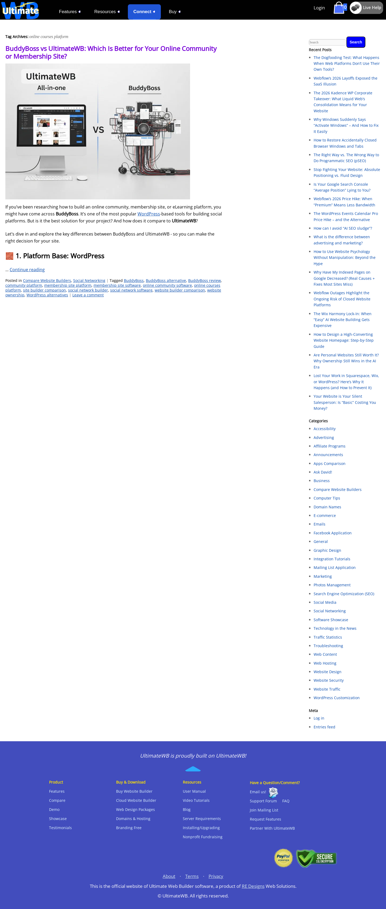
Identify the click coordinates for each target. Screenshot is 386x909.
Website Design (328, 671)
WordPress (149, 214)
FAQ (286, 800)
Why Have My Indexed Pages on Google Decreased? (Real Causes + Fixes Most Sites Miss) (344, 278)
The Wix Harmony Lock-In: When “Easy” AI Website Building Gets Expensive (343, 319)
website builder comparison (180, 290)
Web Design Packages (135, 809)
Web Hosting (325, 663)
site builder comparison (44, 290)
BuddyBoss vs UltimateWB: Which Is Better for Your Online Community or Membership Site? (111, 52)
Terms (192, 876)
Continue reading (27, 270)
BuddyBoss (134, 280)
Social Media (325, 602)
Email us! (258, 791)
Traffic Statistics (328, 637)
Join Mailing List (264, 810)
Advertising (324, 437)
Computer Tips (327, 498)
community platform (23, 285)
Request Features (265, 819)
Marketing (323, 576)
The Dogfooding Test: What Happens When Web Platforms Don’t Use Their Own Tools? (347, 63)
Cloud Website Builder (136, 800)
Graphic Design (327, 550)
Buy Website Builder (134, 791)
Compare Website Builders (47, 280)
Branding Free (129, 827)
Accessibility (325, 428)
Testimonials (60, 827)
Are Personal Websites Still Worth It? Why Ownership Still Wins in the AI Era (346, 361)
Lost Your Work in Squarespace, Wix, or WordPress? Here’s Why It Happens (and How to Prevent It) (346, 381)
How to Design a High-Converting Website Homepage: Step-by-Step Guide (344, 340)
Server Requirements (202, 818)
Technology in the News (335, 628)
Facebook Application (333, 532)
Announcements (328, 454)
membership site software (117, 285)
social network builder (88, 290)
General (321, 541)
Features (57, 791)
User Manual (194, 791)
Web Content (325, 654)
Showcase (58, 818)
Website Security (329, 680)
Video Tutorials (196, 800)
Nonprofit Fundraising (202, 836)
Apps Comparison (330, 463)
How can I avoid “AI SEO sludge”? (343, 228)
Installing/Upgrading (201, 827)
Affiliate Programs (330, 446)
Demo (54, 809)
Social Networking (89, 280)
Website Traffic (327, 689)
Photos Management (332, 584)
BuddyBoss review (204, 280)
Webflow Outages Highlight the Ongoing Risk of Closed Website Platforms (342, 298)
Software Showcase (331, 619)
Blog (187, 809)
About (169, 876)
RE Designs (253, 886)
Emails (319, 524)
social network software (131, 290)
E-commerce (325, 515)
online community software (167, 285)
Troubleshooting (328, 645)
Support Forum (263, 800)
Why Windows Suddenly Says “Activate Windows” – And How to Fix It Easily (346, 125)
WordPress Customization (337, 697)
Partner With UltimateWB (272, 828)
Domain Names (327, 506)
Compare (57, 800)
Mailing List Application (335, 567)
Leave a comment (88, 294)
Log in (319, 718)
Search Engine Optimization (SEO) (344, 593)
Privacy (216, 876)
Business (322, 480)
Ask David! (323, 472)
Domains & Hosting (133, 818)
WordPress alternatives (47, 294)
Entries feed (324, 726)
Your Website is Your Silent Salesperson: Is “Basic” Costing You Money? (345, 402)
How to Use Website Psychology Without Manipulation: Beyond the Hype (345, 257)
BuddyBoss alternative (166, 280)
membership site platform (67, 285)
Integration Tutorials (332, 558)
